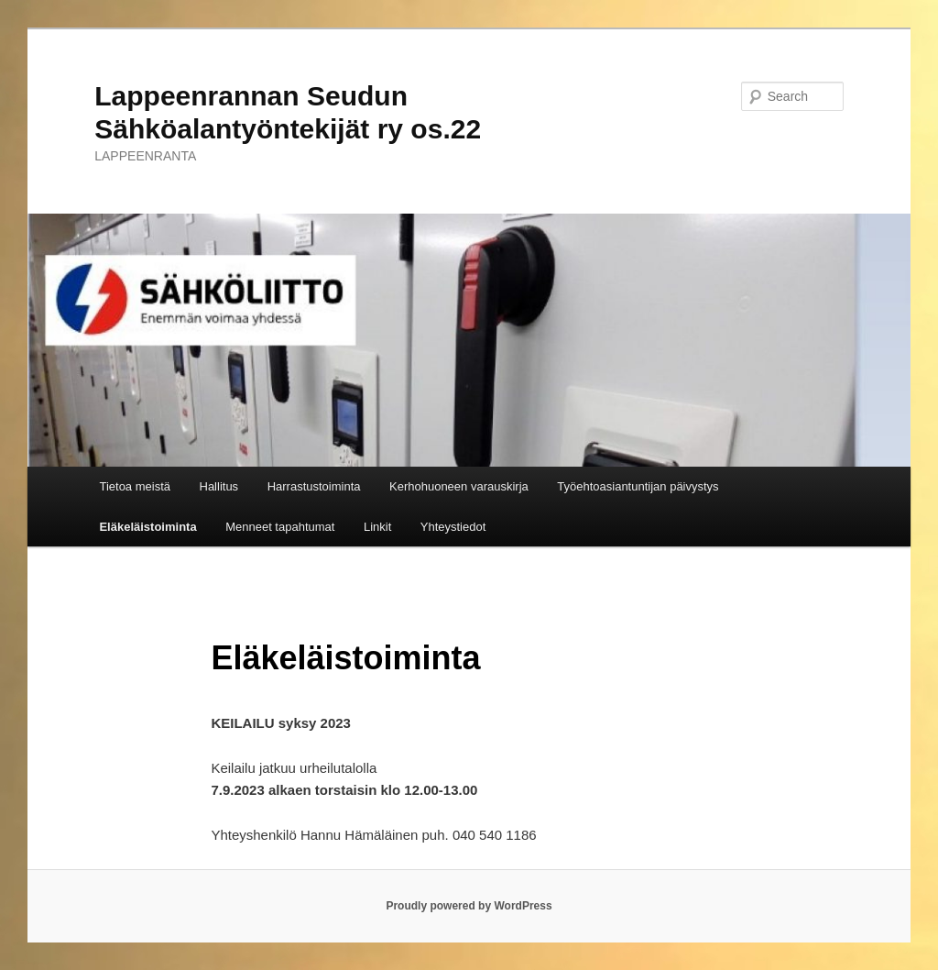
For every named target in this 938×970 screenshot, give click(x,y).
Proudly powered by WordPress (468, 905)
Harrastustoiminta (314, 486)
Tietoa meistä (134, 486)
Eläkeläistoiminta (147, 527)
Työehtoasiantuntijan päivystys (637, 486)
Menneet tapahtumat (279, 527)
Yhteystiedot (453, 527)
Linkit (377, 527)
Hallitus (219, 486)
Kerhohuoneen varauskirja (459, 486)
